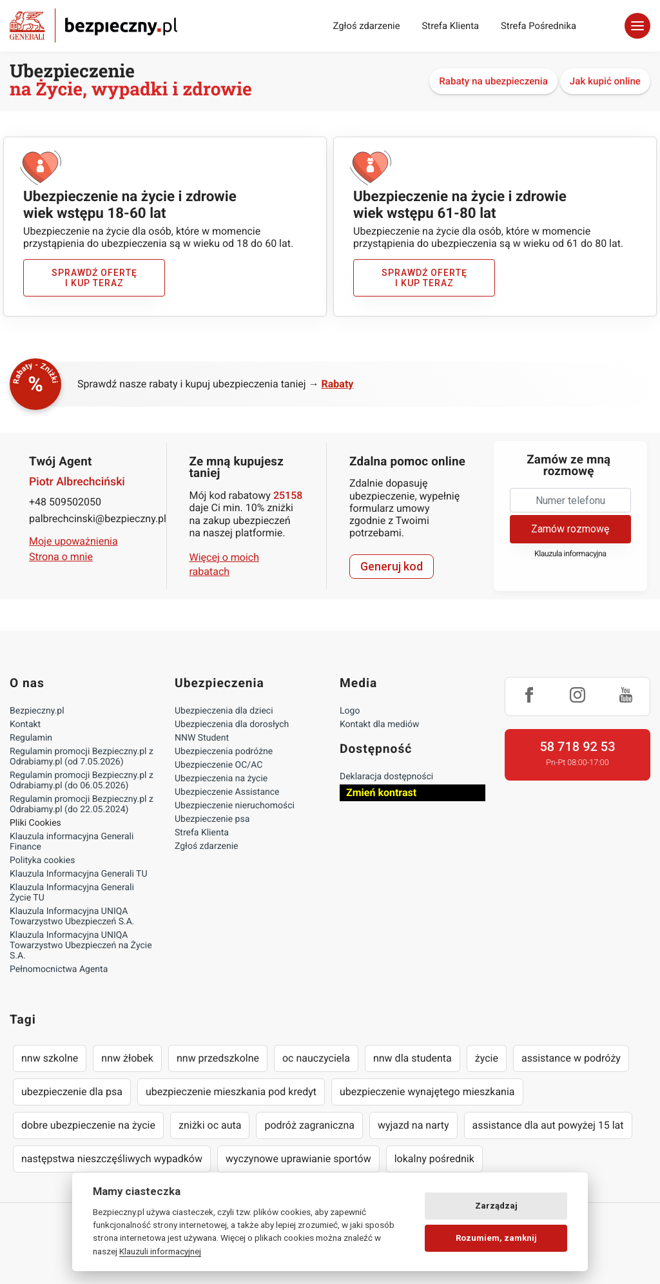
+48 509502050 (65, 502)
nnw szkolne (49, 1058)
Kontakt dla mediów (380, 724)
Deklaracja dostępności (386, 777)
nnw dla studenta (412, 1058)
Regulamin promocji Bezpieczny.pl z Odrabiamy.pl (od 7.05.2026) (81, 756)
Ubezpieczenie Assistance (227, 792)
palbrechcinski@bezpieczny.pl (89, 518)
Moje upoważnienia (73, 541)
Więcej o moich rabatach (224, 564)
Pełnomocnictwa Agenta (59, 969)
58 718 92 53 (577, 746)
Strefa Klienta (451, 26)
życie (486, 1058)
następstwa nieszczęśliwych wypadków (111, 1159)
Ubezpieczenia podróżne (224, 751)
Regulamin (31, 738)
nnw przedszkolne (218, 1058)
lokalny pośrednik (434, 1159)
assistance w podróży (571, 1058)
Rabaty (338, 384)
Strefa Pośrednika (538, 26)
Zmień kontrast (381, 792)
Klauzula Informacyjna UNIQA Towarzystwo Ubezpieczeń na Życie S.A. (81, 945)
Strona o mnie (61, 556)
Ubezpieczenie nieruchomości (235, 806)
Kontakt (25, 724)
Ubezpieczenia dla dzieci (224, 711)
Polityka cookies (42, 860)
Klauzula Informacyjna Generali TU (78, 874)
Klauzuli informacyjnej (160, 1251)
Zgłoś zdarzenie (366, 26)
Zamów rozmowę (570, 529)
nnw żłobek (127, 1058)
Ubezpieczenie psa (212, 819)
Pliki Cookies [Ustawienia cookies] (35, 823)
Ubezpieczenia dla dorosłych (232, 724)
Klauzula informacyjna (570, 554)
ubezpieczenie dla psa (71, 1091)
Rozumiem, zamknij (496, 1238)
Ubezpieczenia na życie (221, 778)
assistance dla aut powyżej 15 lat (548, 1125)
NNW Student (202, 738)
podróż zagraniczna (309, 1125)
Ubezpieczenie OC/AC (218, 765)
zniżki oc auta (210, 1125)
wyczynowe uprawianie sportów (298, 1159)
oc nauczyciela (316, 1058)
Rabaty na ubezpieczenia (493, 81)
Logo (350, 711)
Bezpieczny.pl (37, 711)
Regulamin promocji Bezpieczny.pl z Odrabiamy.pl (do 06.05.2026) (81, 780)
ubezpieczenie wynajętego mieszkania (427, 1091)
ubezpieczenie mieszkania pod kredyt (231, 1091)
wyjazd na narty (413, 1125)
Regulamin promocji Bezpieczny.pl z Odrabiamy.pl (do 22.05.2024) (81, 804)
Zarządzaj (496, 1206)
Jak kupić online (605, 81)
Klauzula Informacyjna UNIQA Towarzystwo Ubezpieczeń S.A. (72, 916)
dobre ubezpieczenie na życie (88, 1125)
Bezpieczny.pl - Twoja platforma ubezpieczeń (93, 25)
